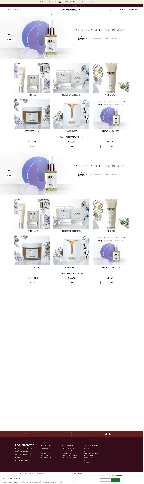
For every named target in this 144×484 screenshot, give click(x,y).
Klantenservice (44, 448)
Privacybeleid (65, 451)
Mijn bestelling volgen (46, 457)
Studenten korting (88, 462)
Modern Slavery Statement (69, 457)
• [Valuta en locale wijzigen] (112, 10)
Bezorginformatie (45, 453)
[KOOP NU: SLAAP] (110, 144)
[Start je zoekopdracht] (25, 9)
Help (42, 450)
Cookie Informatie (66, 453)
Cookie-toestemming (21, 460)
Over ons (86, 448)
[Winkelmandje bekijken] (134, 9)
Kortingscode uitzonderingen (69, 455)
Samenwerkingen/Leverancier (91, 453)
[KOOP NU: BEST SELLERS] (32, 144)
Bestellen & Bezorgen (67, 450)
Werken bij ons (88, 460)
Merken (86, 450)
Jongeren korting (88, 455)
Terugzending (44, 451)
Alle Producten (87, 459)
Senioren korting (88, 457)
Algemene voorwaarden (68, 448)
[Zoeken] (42, 9)
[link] (122, 9)
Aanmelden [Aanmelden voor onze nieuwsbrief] (55, 434)
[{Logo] (71, 10)
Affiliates (86, 451)
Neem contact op (45, 455)
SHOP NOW (10, 39)
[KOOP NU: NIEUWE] (71, 144)
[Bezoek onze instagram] (110, 434)
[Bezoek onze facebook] (106, 434)
